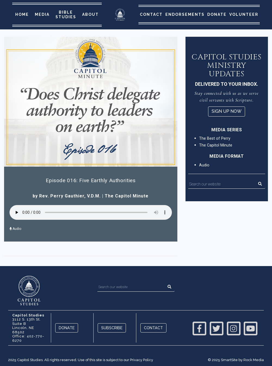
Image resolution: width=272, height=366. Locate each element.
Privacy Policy (141, 360)
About (90, 14)
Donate (217, 14)
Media (42, 14)
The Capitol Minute (127, 196)
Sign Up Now (227, 111)
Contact (151, 14)
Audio (15, 229)
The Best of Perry (214, 138)
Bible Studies (65, 14)
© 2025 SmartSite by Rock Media (236, 360)
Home (22, 14)
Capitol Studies (30, 360)
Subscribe (111, 327)
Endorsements (185, 14)
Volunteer (243, 14)
